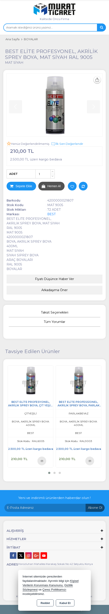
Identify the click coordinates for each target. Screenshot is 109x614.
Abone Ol (95, 508)
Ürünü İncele (42, 461)
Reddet (45, 603)
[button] (49, 473)
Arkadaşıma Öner (54, 290)
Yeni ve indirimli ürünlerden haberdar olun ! (54, 498)
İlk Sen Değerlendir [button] (67, 144)
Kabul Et (65, 603)
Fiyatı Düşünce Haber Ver (54, 279)
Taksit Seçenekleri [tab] (54, 312)
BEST (51, 214)
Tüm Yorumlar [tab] (54, 322)
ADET (13, 173)
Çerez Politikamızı (54, 589)
